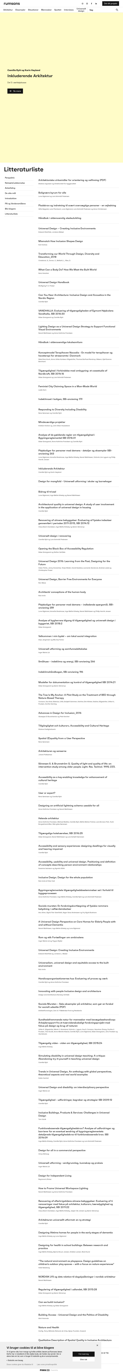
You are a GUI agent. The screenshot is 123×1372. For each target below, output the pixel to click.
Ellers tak (83, 1359)
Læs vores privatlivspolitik (47, 1364)
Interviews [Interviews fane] (69, 10)
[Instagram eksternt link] (87, 3)
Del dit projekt (110, 3)
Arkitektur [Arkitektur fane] (8, 10)
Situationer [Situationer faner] (33, 10)
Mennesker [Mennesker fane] (46, 10)
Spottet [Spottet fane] (57, 10)
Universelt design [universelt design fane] (81, 9)
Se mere (17, 91)
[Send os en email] (82, 3)
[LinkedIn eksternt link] (96, 3)
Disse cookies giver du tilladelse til (20, 1364)
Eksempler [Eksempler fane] (20, 10)
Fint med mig (84, 1354)
